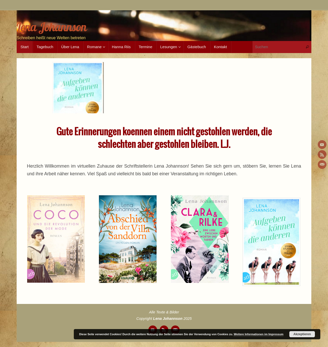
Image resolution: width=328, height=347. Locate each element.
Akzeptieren (302, 334)
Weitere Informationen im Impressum (258, 334)
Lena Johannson (52, 27)
